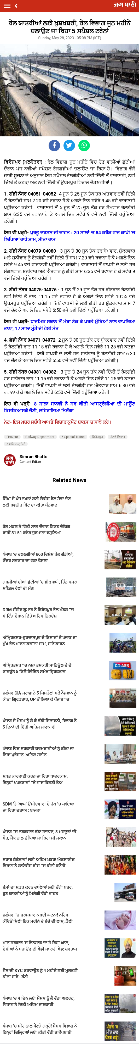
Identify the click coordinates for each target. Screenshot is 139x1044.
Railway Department (39, 437)
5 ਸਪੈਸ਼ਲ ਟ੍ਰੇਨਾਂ (16, 444)
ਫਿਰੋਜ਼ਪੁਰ (97, 437)
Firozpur (12, 437)
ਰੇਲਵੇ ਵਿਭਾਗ (117, 437)
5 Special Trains (73, 437)
